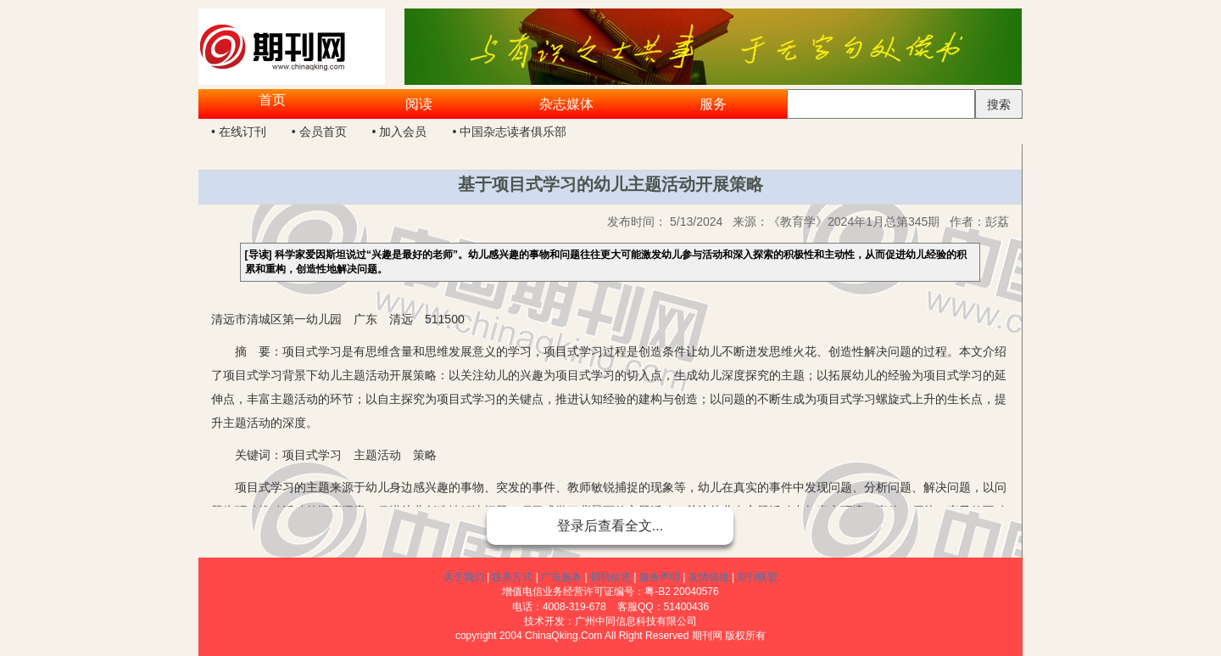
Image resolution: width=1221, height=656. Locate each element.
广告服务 (561, 577)
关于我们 (463, 577)
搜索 (999, 104)
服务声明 (659, 577)
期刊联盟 (757, 577)
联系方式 (512, 577)
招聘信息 (610, 577)
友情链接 (709, 577)
